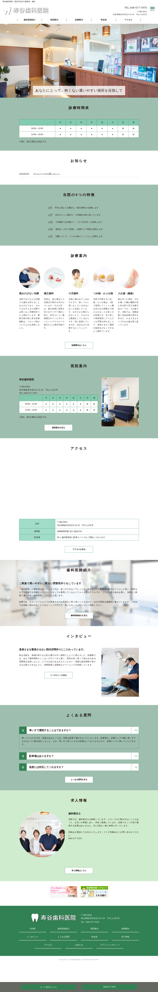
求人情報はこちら (79, 887)
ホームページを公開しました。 (47, 174)
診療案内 (79, 20)
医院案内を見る (58, 433)
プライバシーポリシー (110, 961)
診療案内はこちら (79, 347)
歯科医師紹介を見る (79, 626)
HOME (33, 945)
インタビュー (33, 953)
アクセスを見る (79, 557)
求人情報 (125, 953)
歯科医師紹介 (30, 20)
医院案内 (54, 20)
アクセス (128, 20)
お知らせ (79, 961)
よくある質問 (63, 953)
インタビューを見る (58, 688)
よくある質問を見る (79, 793)
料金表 (104, 20)
